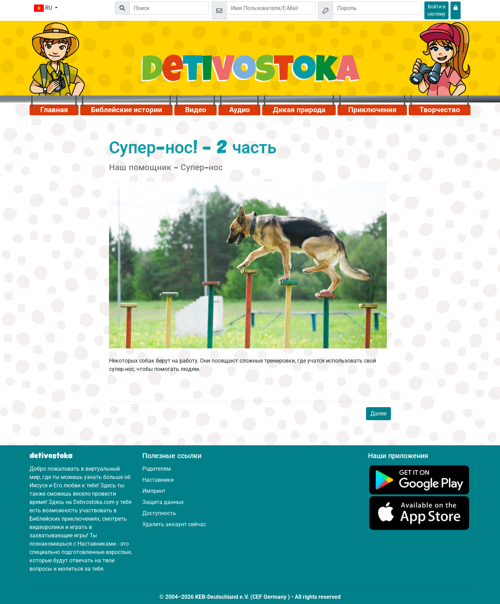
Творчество (439, 110)
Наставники (158, 480)
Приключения (372, 110)
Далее (378, 413)
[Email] (270, 8)
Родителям (156, 468)
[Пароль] (377, 8)
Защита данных (163, 502)
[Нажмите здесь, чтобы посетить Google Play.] (419, 479)
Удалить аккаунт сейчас (174, 524)
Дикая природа (299, 110)
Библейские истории (126, 110)
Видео (195, 110)
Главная (54, 110)
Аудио (239, 110)
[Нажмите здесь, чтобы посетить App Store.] (419, 513)
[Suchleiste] (169, 8)
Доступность (159, 513)
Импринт (154, 491)
